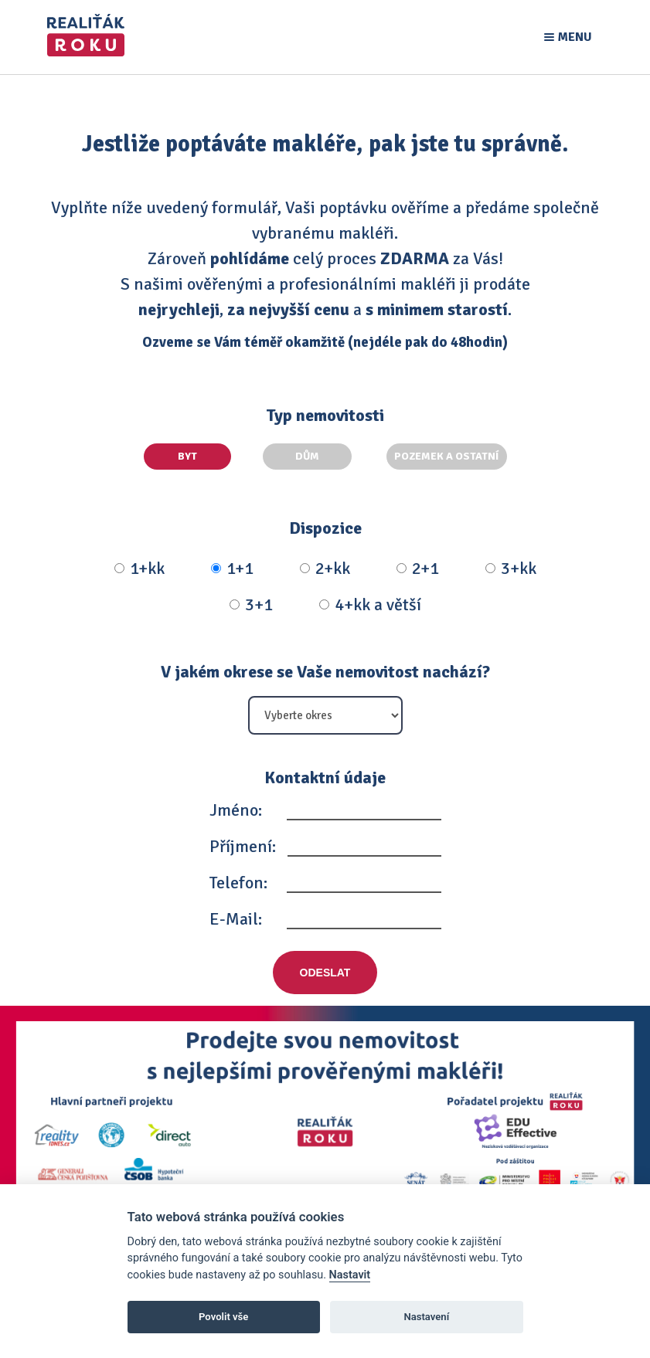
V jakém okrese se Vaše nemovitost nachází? (325, 667)
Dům (323, 456)
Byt (201, 456)
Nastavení (426, 1316)
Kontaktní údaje (325, 773)
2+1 (417, 564)
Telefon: (238, 878)
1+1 (232, 564)
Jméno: (235, 806)
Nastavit (350, 1275)
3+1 (251, 600)
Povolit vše (223, 1316)
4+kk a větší (370, 600)
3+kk (510, 564)
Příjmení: (242, 842)
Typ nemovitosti (325, 415)
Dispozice (325, 524)
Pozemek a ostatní (446, 456)
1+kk (139, 564)
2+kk (325, 564)
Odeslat (325, 968)
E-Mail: (235, 915)
